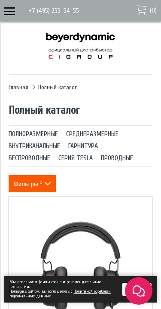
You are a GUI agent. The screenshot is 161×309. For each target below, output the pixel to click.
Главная (18, 87)
